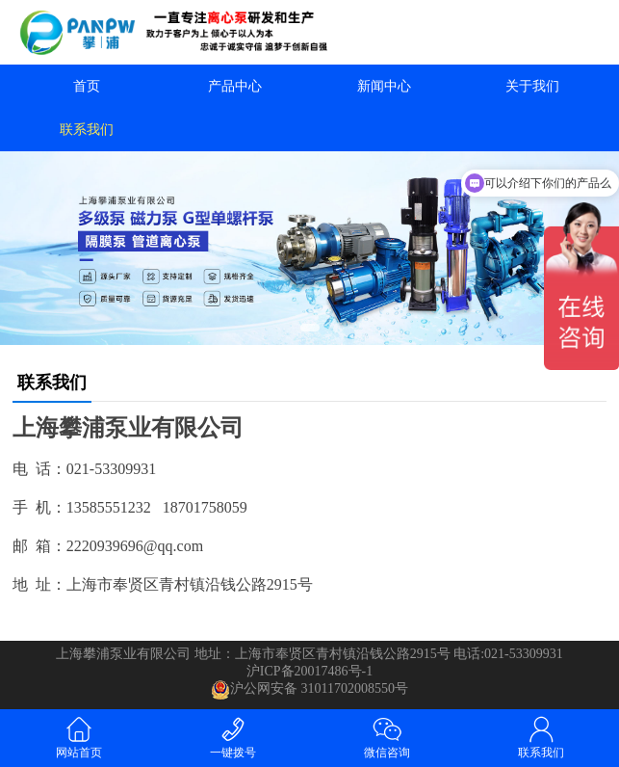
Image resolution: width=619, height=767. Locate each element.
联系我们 (87, 129)
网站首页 (79, 736)
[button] (310, 327)
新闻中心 (384, 86)
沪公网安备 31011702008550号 (309, 690)
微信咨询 (387, 736)
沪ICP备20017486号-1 (309, 671)
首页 (86, 86)
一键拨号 (233, 736)
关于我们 (532, 86)
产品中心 (235, 86)
